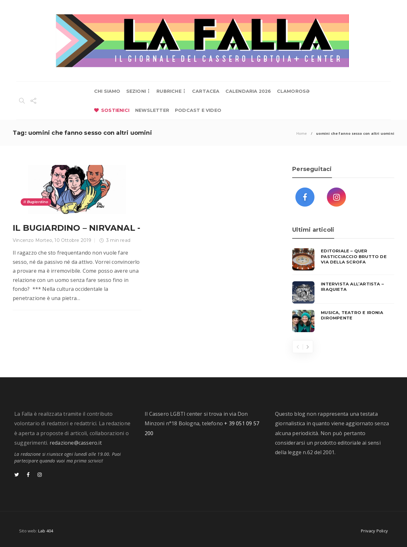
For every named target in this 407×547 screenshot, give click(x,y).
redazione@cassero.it (76, 442)
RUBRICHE (169, 91)
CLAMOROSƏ (293, 91)
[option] (343, 290)
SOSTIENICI (115, 110)
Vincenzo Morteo (32, 240)
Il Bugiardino (36, 202)
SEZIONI (136, 91)
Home (301, 133)
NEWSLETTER (152, 110)
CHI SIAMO (107, 91)
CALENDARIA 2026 (248, 91)
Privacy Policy (374, 531)
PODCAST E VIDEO (198, 110)
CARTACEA (206, 91)
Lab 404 (45, 531)
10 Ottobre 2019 (72, 240)
